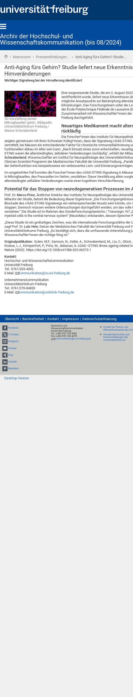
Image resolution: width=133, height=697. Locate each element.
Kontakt (53, 319)
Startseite (6, 56)
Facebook (13, 328)
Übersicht (12, 319)
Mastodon (13, 368)
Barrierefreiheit (33, 319)
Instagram (13, 341)
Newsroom (22, 57)
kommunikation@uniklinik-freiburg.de (46, 292)
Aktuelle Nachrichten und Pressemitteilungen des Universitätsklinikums (116, 337)
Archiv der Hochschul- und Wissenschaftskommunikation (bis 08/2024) (60, 39)
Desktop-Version (16, 378)
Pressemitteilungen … (53, 57)
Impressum (70, 319)
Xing (10, 355)
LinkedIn (12, 361)
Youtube (12, 348)
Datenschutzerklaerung (99, 319)
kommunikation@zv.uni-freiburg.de (44, 273)
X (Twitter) (13, 334)
